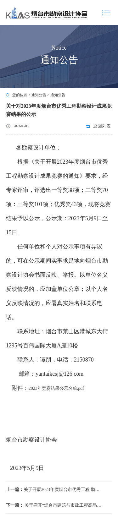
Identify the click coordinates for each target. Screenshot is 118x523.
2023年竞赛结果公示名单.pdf (56, 388)
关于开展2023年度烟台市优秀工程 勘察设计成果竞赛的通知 (54, 489)
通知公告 (38, 95)
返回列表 (102, 126)
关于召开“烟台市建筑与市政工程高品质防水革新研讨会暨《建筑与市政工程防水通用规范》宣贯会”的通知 (54, 505)
